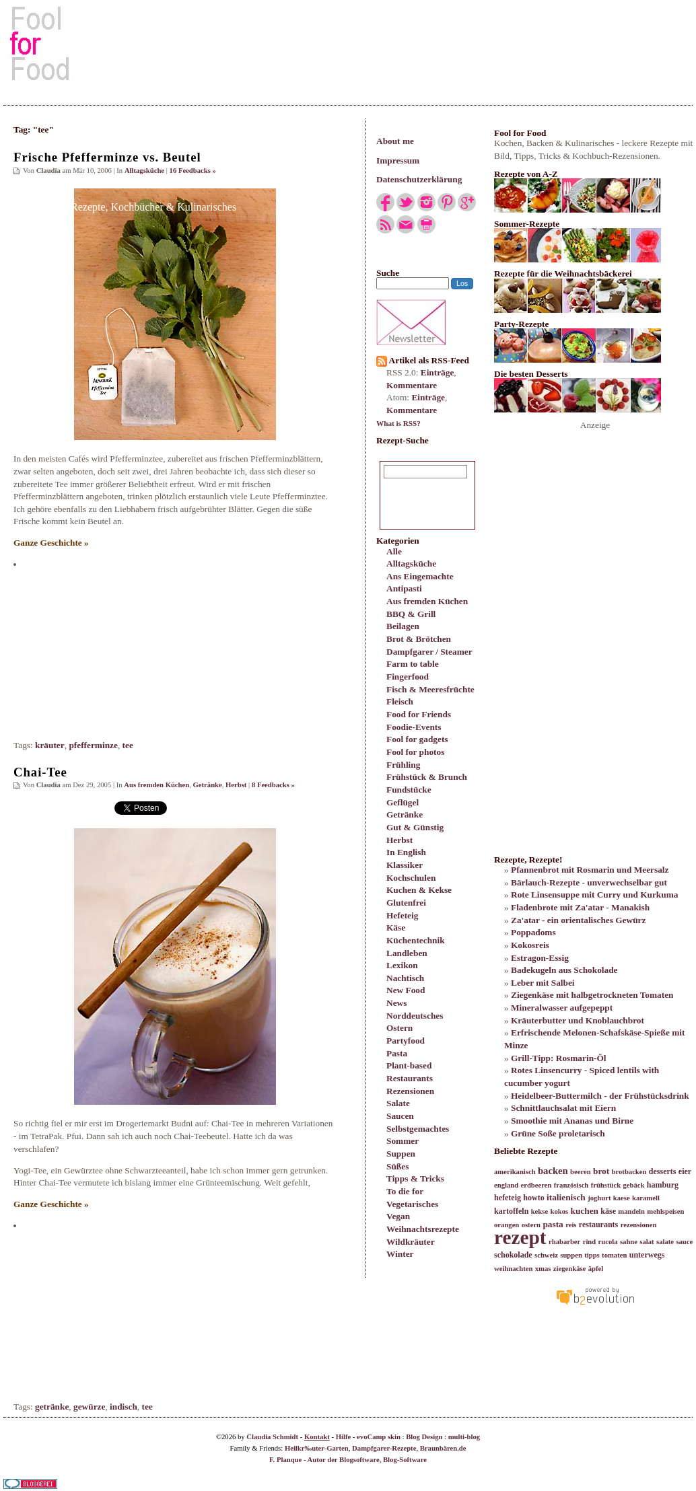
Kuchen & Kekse (419, 890)
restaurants (598, 1224)
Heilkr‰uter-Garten (317, 1448)
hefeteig (507, 1197)
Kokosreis (530, 945)
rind (589, 1241)
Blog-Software (405, 1459)
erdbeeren (535, 1185)
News (396, 1003)
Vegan (398, 1216)
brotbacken (629, 1171)
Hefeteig (402, 915)
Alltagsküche (411, 563)
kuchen (584, 1211)
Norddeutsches (414, 1016)
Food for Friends (418, 714)
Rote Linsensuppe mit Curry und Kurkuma (594, 894)
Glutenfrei (406, 903)
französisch (571, 1185)
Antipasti (404, 588)
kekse (539, 1211)
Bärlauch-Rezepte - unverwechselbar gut (589, 882)
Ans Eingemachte (420, 576)
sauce (684, 1241)
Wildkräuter (410, 1242)
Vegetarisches (412, 1204)
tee (128, 745)
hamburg (662, 1185)
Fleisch (399, 701)
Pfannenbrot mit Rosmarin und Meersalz (589, 870)
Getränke (404, 814)
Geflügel (402, 802)
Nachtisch (405, 978)
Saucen (400, 1116)
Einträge (437, 372)
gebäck (633, 1185)
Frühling (403, 765)
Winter (399, 1254)
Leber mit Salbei (543, 983)
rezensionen (639, 1225)
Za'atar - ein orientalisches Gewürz (578, 920)
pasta (553, 1224)
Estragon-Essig (540, 958)
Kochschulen (411, 878)
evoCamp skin (379, 1437)
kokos (559, 1211)
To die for (404, 1191)
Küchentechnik (415, 940)
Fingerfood (407, 676)
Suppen (400, 1154)
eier (684, 1171)
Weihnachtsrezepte (422, 1229)
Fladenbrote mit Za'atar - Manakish (580, 907)
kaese (621, 1198)
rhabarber (564, 1241)
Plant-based (408, 1065)
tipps (592, 1255)
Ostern (399, 1028)
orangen (506, 1225)
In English (406, 852)
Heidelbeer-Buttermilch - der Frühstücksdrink (600, 1096)
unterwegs (647, 1255)
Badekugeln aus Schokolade (564, 970)
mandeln (631, 1211)
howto (533, 1197)
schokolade (513, 1255)
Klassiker (404, 865)
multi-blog (464, 1437)
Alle (394, 551)
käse (608, 1211)
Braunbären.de (443, 1448)
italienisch (566, 1197)
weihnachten (513, 1268)
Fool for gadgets (417, 739)
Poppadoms (533, 932)
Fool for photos (415, 752)
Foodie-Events (413, 727)
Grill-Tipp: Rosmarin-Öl (558, 1058)
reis (570, 1225)
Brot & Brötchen (418, 639)
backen (553, 1170)
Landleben (406, 953)
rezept (520, 1237)
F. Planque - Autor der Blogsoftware (324, 1459)
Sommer (402, 1141)
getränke (52, 1407)
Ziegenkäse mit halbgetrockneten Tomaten (592, 995)
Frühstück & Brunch (426, 777)
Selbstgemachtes (417, 1129)
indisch (123, 1407)
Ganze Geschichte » (51, 543)
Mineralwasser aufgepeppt (562, 1008)
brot (601, 1171)
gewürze (89, 1407)
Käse (395, 927)
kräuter (50, 745)
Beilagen (402, 626)
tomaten (614, 1255)
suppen (571, 1255)
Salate (398, 1103)
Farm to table (412, 664)
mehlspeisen (665, 1211)
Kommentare (411, 385)
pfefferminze (93, 745)
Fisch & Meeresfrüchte (430, 689)
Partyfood (405, 1040)
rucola (608, 1241)
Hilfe (343, 1437)
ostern (531, 1225)
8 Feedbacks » (273, 785)
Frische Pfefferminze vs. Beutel (107, 157)
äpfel (596, 1268)
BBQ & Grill (411, 614)
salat (646, 1241)
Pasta (396, 1053)
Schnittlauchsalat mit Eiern (563, 1108)
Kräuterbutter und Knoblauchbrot (577, 1020)
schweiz (546, 1255)
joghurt (599, 1198)
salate (665, 1241)
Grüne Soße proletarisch (558, 1133)
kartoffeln (511, 1211)
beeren (580, 1171)
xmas (543, 1268)
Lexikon (402, 965)
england (506, 1185)
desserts (662, 1171)
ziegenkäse (569, 1268)
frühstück (606, 1185)
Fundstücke (408, 790)
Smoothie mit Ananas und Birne (572, 1121)
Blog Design (424, 1437)
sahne (628, 1241)
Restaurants (409, 1078)
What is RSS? (398, 423)
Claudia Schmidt (272, 1437)
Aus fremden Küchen (427, 601)
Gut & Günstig (415, 827)
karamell (646, 1198)
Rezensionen (410, 1091)
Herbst (399, 840)
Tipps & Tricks (415, 1178)
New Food (405, 990)
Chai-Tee (40, 772)
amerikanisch (515, 1171)
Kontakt (317, 1437)
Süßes (397, 1166)
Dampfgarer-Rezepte (384, 1448)
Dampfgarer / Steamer (429, 652)
